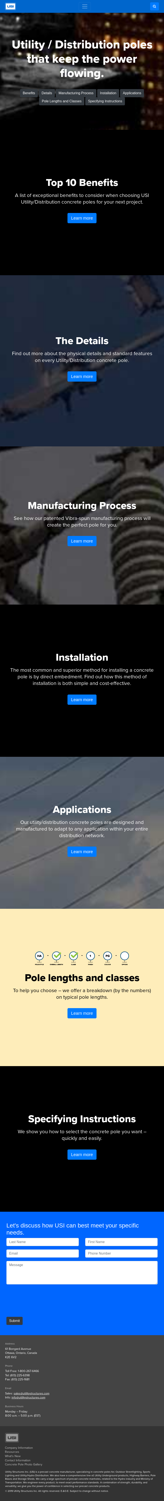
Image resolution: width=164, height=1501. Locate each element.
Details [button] (47, 93)
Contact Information (18, 1460)
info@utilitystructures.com (28, 1397)
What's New (12, 1456)
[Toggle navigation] (85, 6)
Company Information (19, 1448)
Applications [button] (132, 93)
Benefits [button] (29, 93)
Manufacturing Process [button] (76, 93)
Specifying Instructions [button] (105, 101)
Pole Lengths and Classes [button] (62, 101)
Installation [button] (108, 93)
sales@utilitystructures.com (31, 1393)
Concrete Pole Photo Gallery (23, 1464)
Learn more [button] (82, 218)
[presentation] (38, 1301)
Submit (14, 1321)
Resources (12, 1452)
